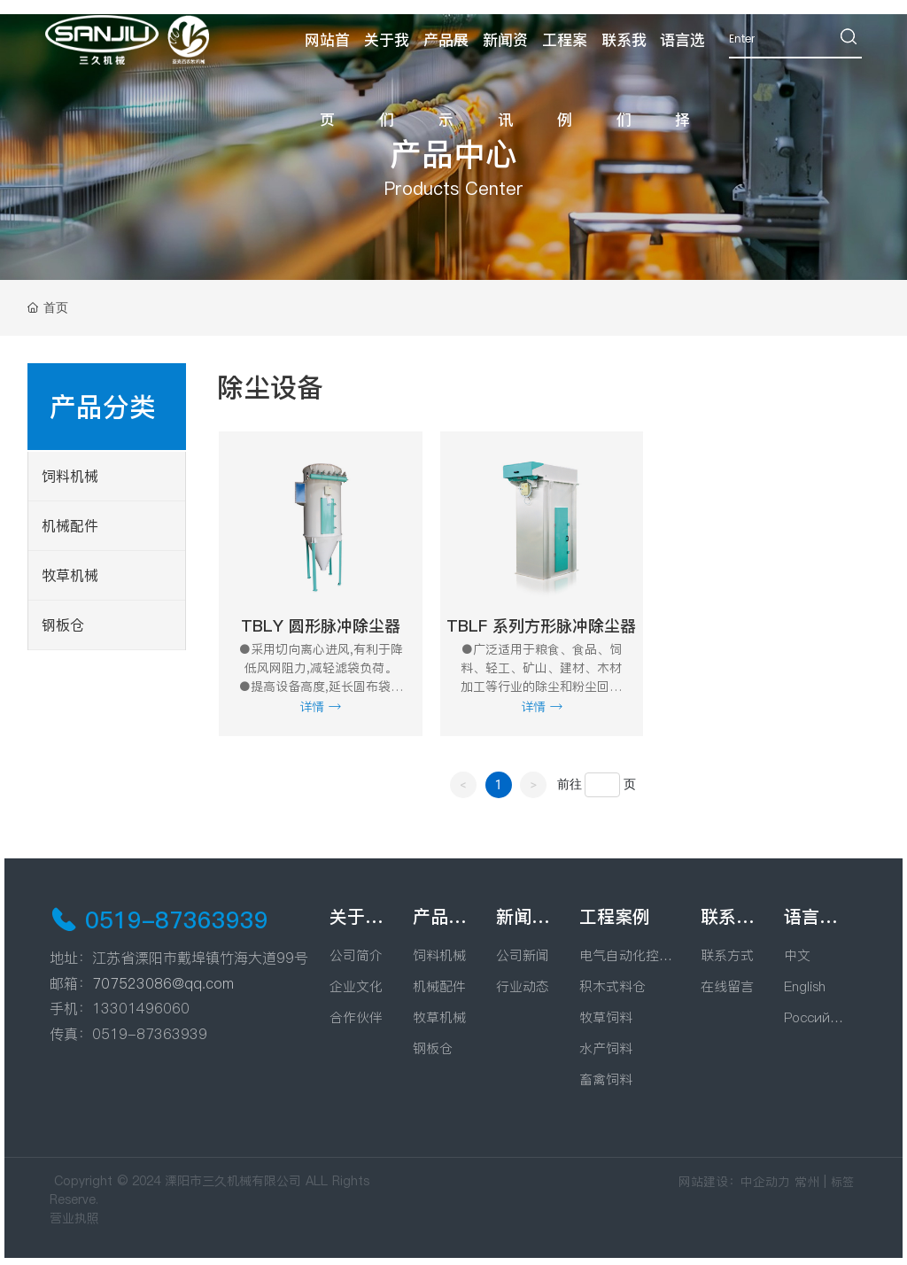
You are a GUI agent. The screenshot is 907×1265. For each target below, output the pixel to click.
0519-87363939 (176, 920)
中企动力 (765, 1182)
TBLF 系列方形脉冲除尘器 (541, 626)
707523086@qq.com (163, 983)
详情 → (320, 707)
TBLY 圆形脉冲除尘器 (320, 626)
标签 (842, 1182)
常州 (807, 1182)
